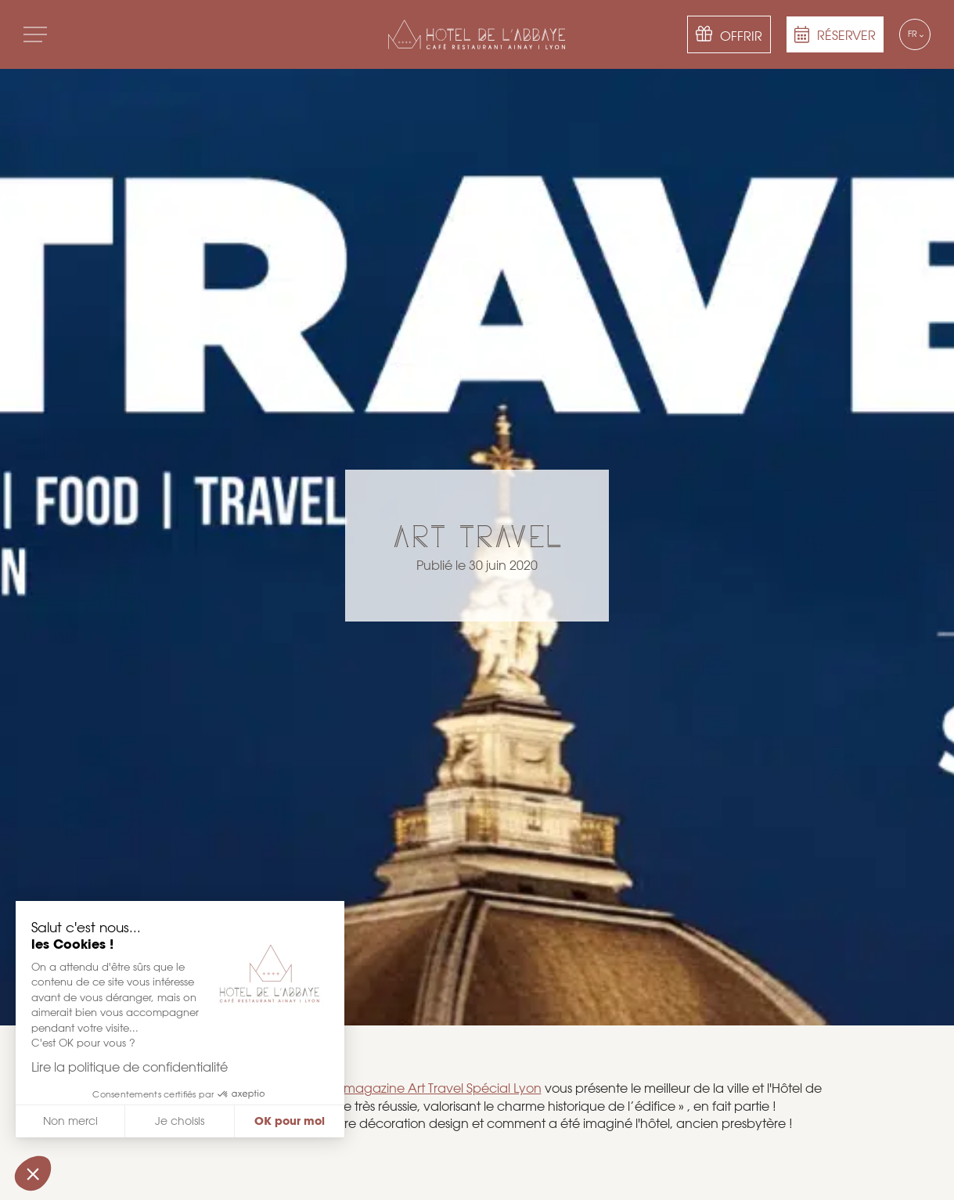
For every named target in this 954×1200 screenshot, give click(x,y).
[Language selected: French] (915, 34)
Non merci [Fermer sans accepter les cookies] (68, 1121)
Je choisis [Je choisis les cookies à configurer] (178, 1121)
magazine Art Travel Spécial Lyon (443, 1088)
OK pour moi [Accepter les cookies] (288, 1121)
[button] (33, 1173)
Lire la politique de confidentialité (128, 1067)
